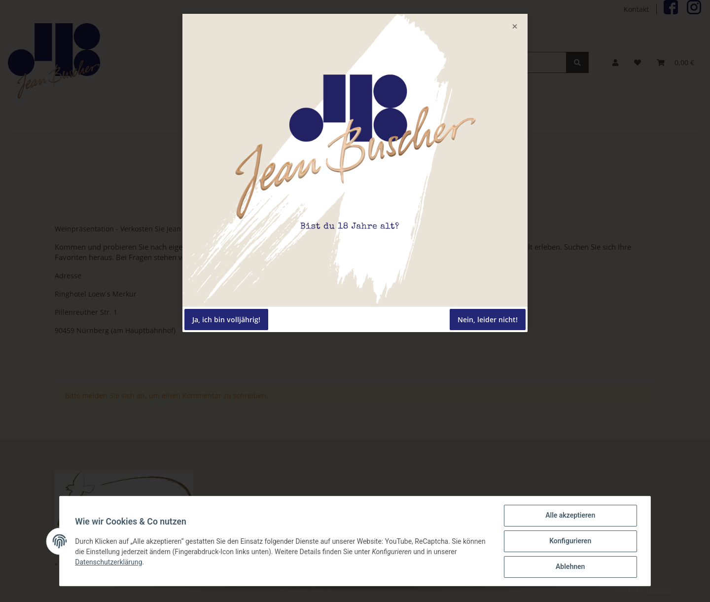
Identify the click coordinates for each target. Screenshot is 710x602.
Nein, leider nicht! (488, 319)
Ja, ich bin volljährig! (226, 319)
